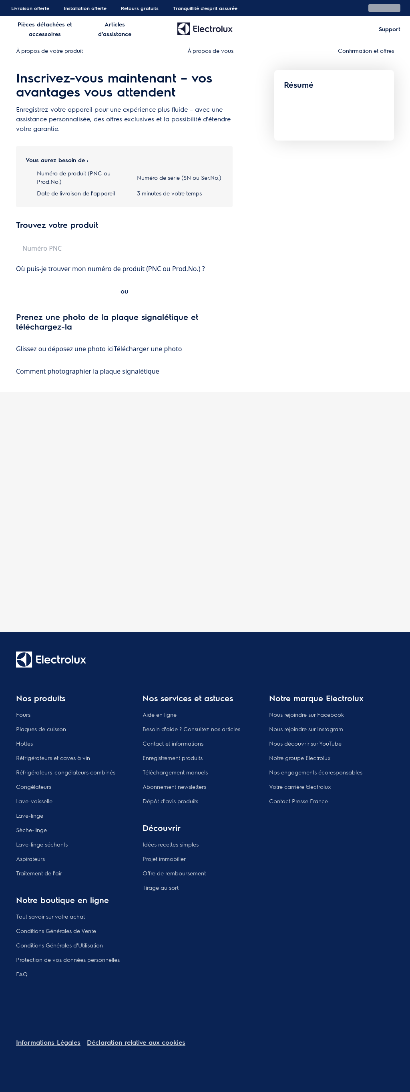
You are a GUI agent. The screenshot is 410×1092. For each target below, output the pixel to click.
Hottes (24, 743)
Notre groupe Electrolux (300, 757)
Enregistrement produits (173, 757)
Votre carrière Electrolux (300, 786)
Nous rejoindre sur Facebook (306, 714)
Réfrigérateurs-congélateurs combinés (65, 772)
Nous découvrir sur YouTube (305, 743)
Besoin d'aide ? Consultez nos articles (191, 728)
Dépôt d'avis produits (170, 800)
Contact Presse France (298, 800)
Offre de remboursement (174, 873)
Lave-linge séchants (42, 844)
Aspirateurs (30, 858)
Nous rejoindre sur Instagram (306, 728)
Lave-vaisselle (34, 800)
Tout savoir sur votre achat (50, 916)
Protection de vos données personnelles (68, 959)
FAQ (22, 973)
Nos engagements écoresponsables (315, 772)
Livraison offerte (30, 8)
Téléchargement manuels (175, 772)
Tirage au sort (161, 887)
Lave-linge (29, 815)
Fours (23, 714)
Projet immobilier (164, 858)
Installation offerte (85, 8)
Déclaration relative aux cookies (136, 1042)
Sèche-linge (31, 829)
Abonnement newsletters (174, 786)
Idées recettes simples (171, 844)
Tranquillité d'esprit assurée (205, 8)
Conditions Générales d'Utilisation (59, 945)
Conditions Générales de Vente (56, 930)
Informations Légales (48, 1042)
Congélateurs (33, 786)
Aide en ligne (160, 714)
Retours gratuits (140, 8)
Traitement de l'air (39, 873)
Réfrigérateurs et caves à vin (53, 757)
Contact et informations (173, 743)
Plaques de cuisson (41, 728)
